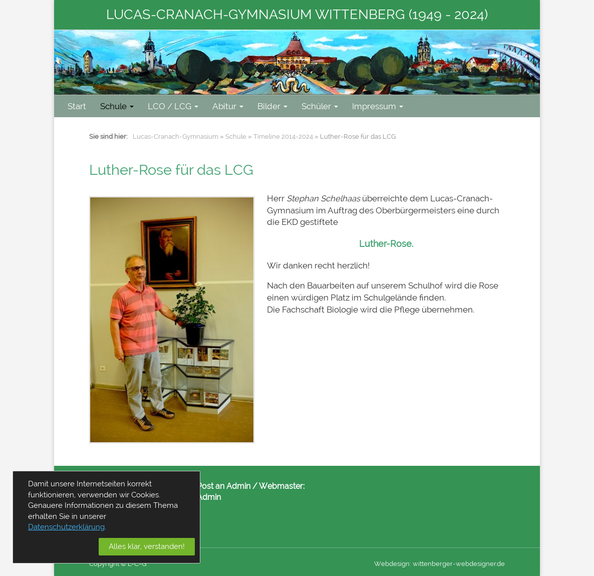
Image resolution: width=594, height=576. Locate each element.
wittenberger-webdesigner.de (459, 563)
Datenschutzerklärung (66, 526)
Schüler (320, 106)
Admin (209, 497)
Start (77, 106)
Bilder (272, 106)
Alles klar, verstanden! (147, 546)
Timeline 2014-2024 (283, 136)
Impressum (377, 106)
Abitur (227, 106)
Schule (117, 106)
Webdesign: (392, 563)
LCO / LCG (173, 106)
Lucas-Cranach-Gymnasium (175, 136)
